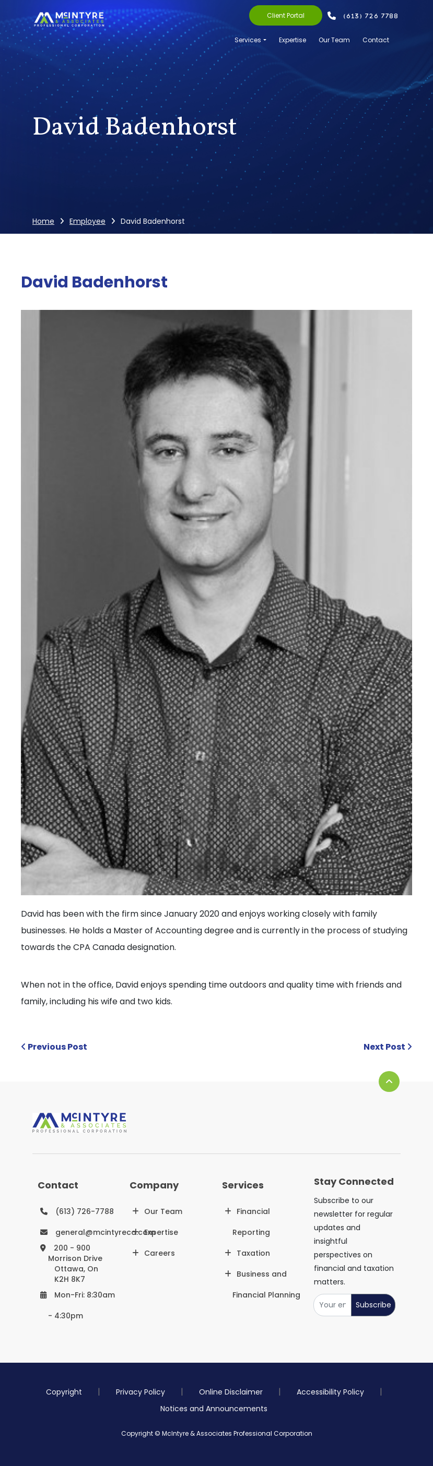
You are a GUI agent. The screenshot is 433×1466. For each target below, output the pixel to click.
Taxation (253, 1253)
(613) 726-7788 (84, 1211)
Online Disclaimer (231, 1392)
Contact (375, 39)
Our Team (334, 39)
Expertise (292, 39)
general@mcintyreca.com (105, 1232)
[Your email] (332, 1305)
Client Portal (286, 15)
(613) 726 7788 (372, 15)
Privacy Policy (140, 1392)
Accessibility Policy (330, 1392)
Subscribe (373, 1305)
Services (248, 39)
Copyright (64, 1392)
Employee (87, 221)
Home (43, 221)
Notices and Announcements (213, 1408)
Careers (159, 1253)
